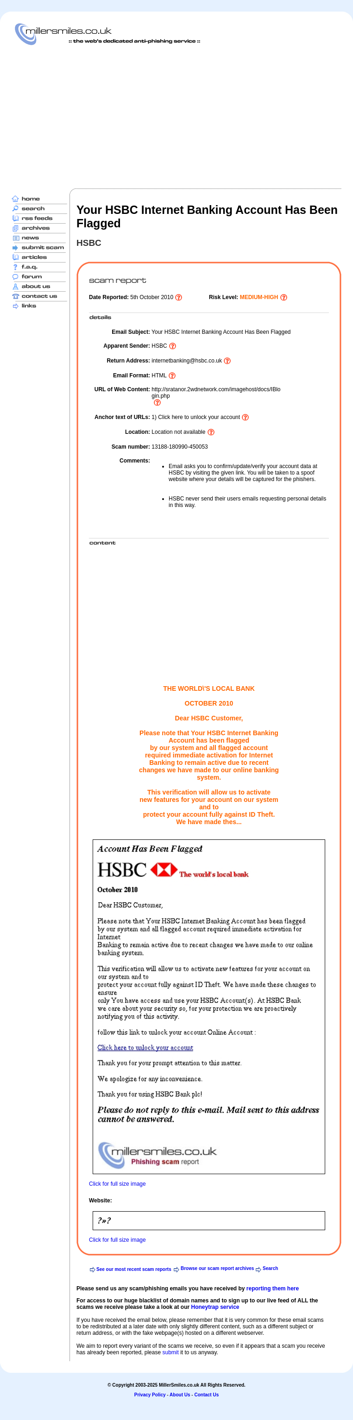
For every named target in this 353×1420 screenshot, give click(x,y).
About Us (180, 1394)
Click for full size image (117, 1184)
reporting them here (272, 1288)
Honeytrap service (215, 1307)
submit (170, 1352)
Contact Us (206, 1394)
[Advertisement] (122, 116)
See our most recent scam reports (133, 1269)
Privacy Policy (150, 1394)
